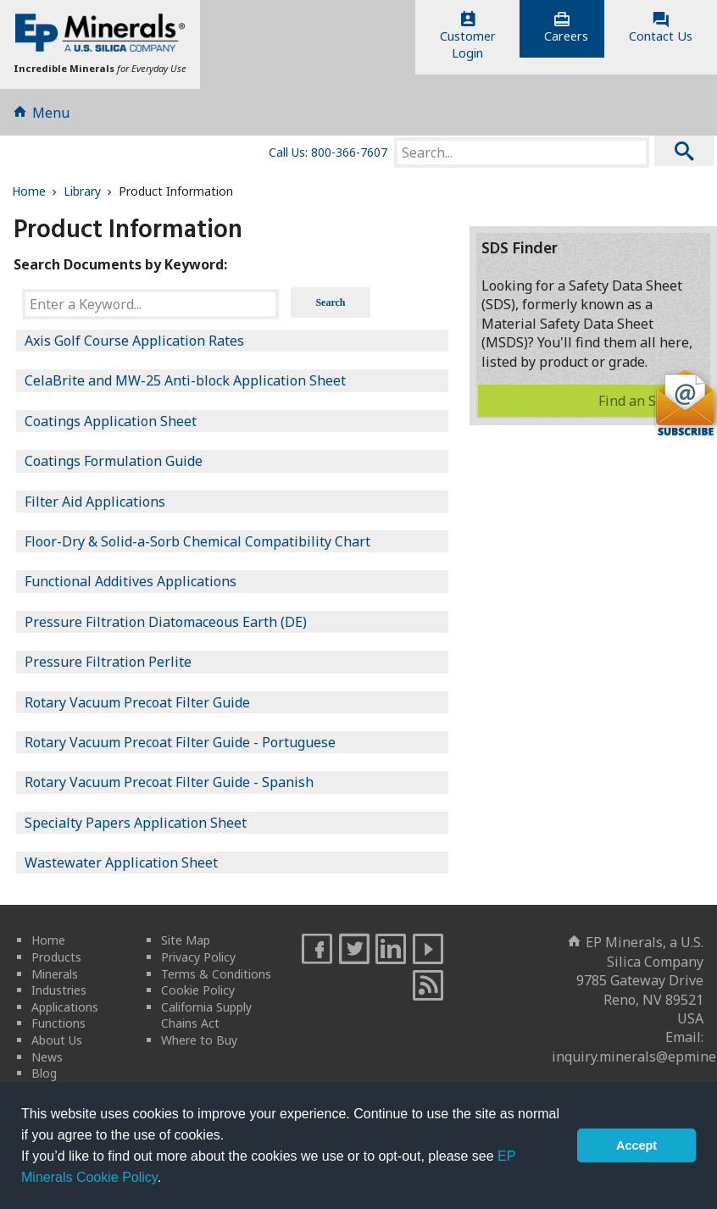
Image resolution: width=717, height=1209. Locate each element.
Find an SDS (650, 400)
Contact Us (660, 28)
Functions (58, 1023)
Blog (44, 1073)
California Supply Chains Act (206, 1015)
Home (36, 191)
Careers (566, 28)
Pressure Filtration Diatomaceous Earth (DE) (166, 622)
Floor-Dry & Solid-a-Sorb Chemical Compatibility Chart (197, 541)
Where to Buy (199, 1040)
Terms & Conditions (216, 974)
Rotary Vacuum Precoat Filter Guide (137, 702)
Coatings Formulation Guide (114, 461)
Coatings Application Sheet (111, 421)
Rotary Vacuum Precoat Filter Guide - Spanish (169, 782)
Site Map (185, 940)
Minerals (54, 974)
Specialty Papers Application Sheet (136, 822)
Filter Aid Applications (95, 501)
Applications (64, 1007)
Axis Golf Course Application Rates (134, 340)
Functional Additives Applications (130, 581)
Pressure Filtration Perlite (108, 661)
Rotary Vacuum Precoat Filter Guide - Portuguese (180, 742)
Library (89, 191)
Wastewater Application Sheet (121, 862)
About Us (56, 1040)
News (47, 1057)
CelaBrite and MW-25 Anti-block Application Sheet (185, 380)
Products (56, 957)
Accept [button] (636, 1145)
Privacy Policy (198, 957)
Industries (58, 990)
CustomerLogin (468, 36)
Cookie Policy (198, 990)
